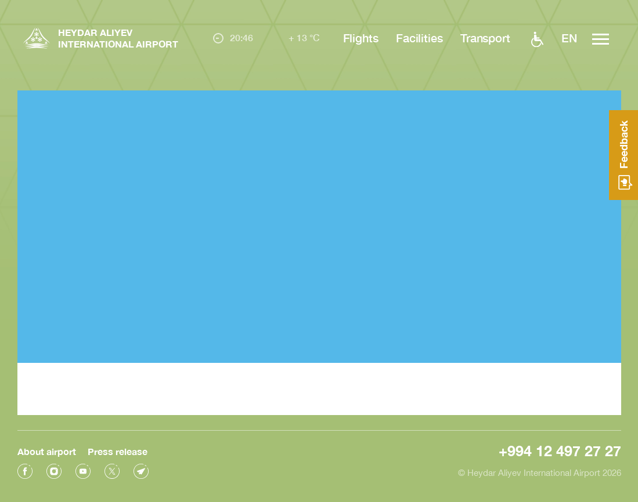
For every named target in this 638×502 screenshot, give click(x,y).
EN (569, 38)
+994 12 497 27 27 (560, 449)
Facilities (419, 38)
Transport (485, 38)
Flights (361, 38)
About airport (46, 450)
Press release (117, 450)
